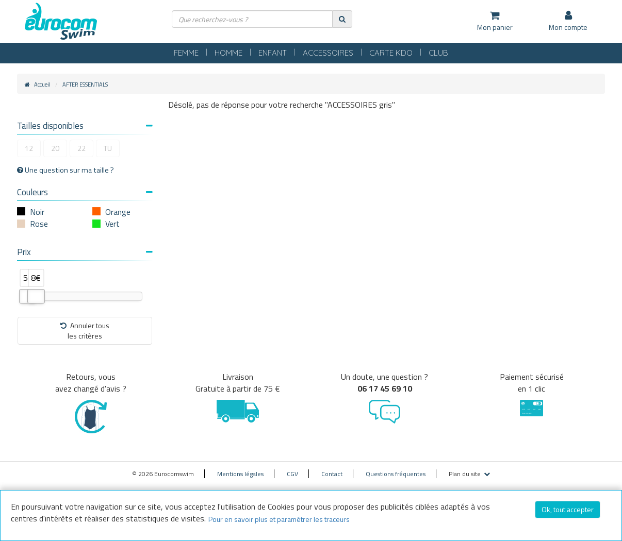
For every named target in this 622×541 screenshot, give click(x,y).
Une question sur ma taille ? (65, 170)
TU (108, 148)
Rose (39, 223)
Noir (37, 212)
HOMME (228, 53)
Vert (112, 223)
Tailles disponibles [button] (85, 126)
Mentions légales (240, 473)
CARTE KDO (391, 53)
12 (29, 148)
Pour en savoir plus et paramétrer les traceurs (279, 519)
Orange (117, 212)
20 (55, 148)
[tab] (85, 127)
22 (81, 148)
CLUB (438, 53)
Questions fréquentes (395, 473)
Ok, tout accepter (568, 509)
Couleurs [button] (85, 192)
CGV (292, 473)
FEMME (186, 53)
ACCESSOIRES (328, 53)
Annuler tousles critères (84, 330)
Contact (331, 473)
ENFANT (272, 53)
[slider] (36, 296)
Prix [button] (85, 252)
